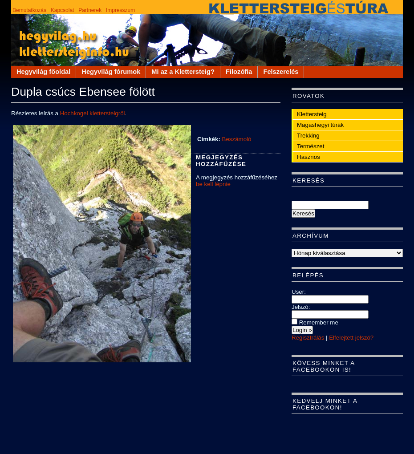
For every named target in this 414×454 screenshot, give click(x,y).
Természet (310, 146)
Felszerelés (280, 71)
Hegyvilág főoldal (43, 71)
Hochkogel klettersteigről (92, 113)
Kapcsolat (62, 10)
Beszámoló (237, 139)
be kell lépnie (213, 184)
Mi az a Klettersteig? (183, 71)
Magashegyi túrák (320, 125)
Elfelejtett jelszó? (351, 337)
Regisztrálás (308, 337)
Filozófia (239, 71)
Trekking (308, 135)
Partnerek (89, 10)
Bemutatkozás (29, 10)
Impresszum (120, 10)
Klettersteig (312, 114)
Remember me (315, 322)
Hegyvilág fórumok (110, 71)
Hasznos (308, 157)
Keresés (308, 180)
